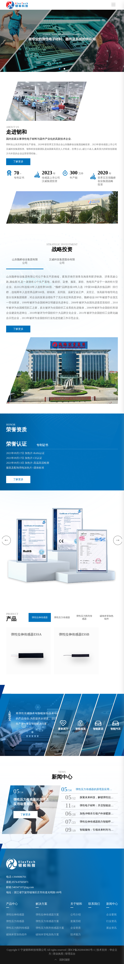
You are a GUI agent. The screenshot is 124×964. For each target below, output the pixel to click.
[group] (62, 41)
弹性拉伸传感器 (15, 914)
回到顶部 (62, 959)
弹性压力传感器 (15, 921)
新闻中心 (112, 903)
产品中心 (12, 903)
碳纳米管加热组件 (16, 934)
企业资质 (75, 928)
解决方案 (41, 903)
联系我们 (94, 903)
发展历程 (75, 921)
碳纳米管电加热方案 (47, 934)
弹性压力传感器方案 (47, 921)
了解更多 (18, 161)
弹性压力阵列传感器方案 (50, 928)
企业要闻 (111, 914)
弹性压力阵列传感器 (17, 928)
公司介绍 (75, 914)
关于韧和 (76, 903)
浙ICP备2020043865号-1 (81, 949)
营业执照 (58, 953)
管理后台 (70, 953)
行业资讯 (111, 921)
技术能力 (75, 934)
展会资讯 (111, 928)
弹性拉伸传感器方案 (47, 914)
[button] (59, 69)
